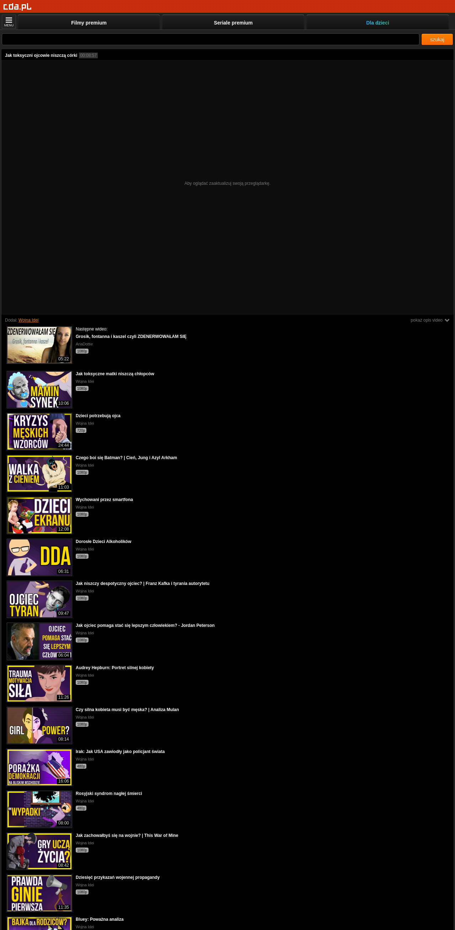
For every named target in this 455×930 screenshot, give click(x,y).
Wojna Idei (28, 320)
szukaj (437, 39)
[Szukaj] (210, 39)
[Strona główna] (18, 6)
